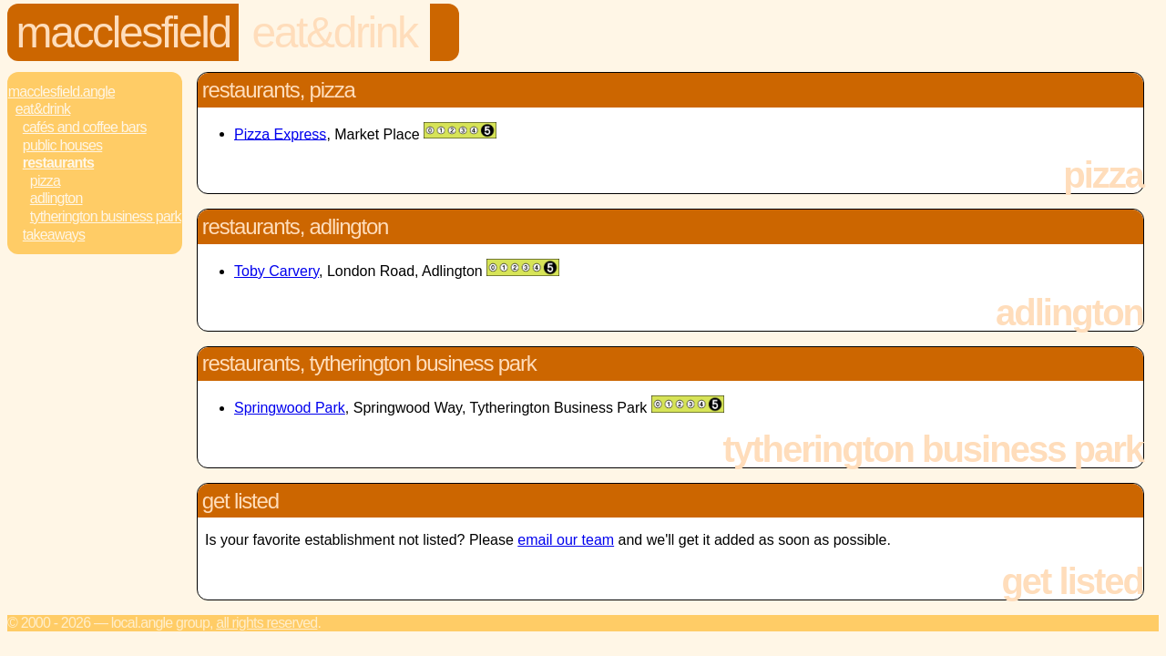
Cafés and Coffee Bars (85, 127)
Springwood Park (289, 407)
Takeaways (54, 234)
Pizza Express (280, 133)
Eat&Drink (334, 32)
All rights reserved (266, 622)
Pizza (45, 181)
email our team (565, 540)
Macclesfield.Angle (61, 91)
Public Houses (62, 145)
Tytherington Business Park (105, 216)
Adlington (56, 198)
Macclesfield (123, 32)
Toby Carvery (276, 271)
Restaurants (58, 162)
